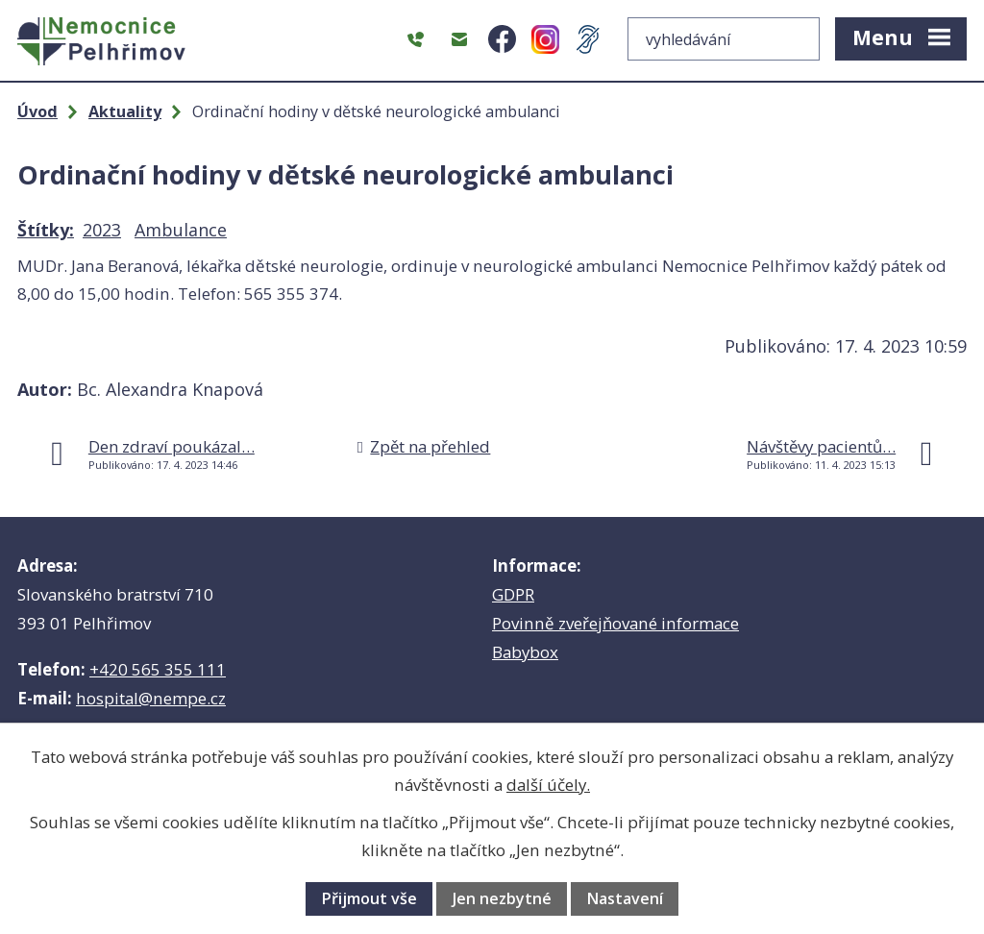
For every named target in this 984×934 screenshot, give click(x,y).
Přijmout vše (369, 898)
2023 (102, 229)
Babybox (525, 652)
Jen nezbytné (502, 898)
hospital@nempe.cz (151, 698)
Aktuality (124, 111)
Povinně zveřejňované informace (615, 623)
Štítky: (45, 229)
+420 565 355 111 (157, 669)
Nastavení (624, 898)
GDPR (513, 594)
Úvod (37, 111)
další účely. (548, 785)
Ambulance (181, 229)
